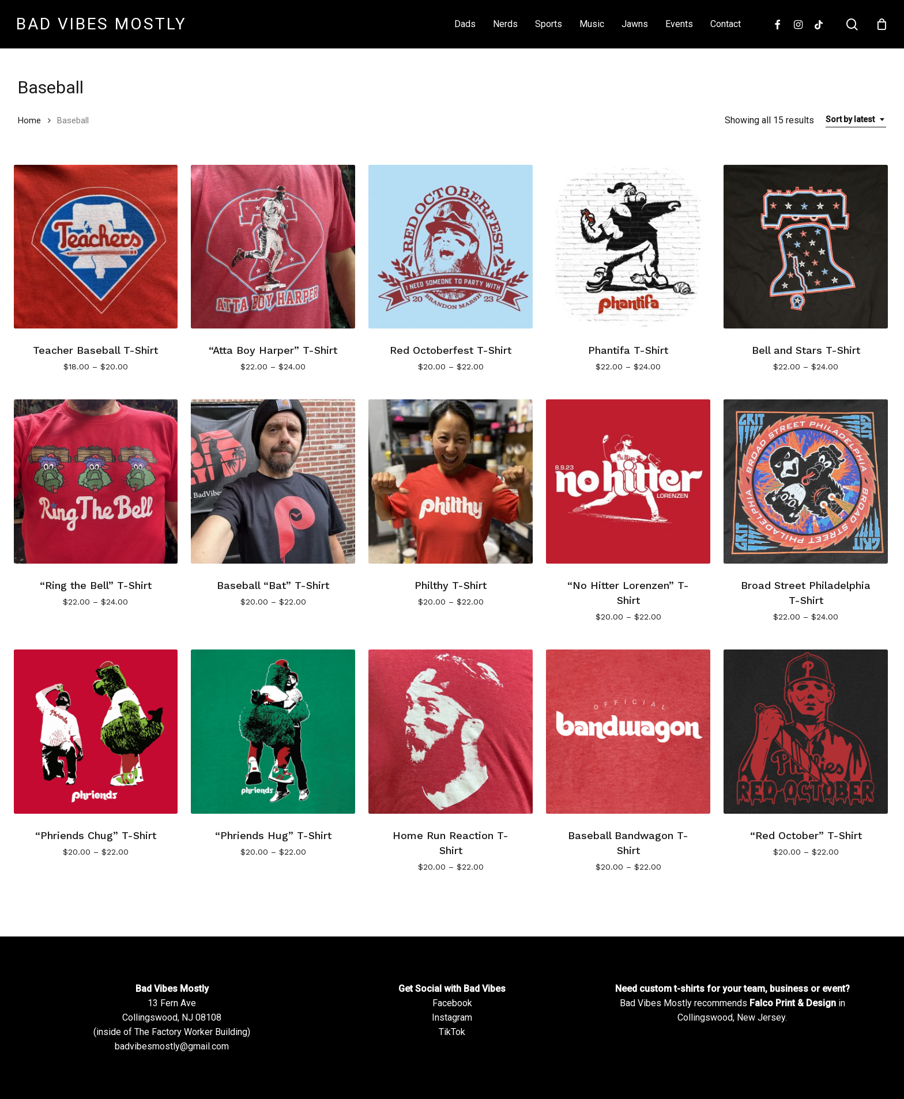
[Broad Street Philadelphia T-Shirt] (806, 481)
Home (29, 120)
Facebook (452, 1003)
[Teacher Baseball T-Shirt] (96, 247)
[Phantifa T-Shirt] (628, 247)
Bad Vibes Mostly (101, 24)
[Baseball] (273, 481)
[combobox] (856, 119)
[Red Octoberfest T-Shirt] (450, 247)
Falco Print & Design (792, 1003)
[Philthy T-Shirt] (450, 481)
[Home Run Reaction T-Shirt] (450, 731)
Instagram (452, 1017)
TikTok (452, 1031)
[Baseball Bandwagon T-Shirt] (628, 731)
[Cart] (881, 24)
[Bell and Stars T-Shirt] (806, 247)
